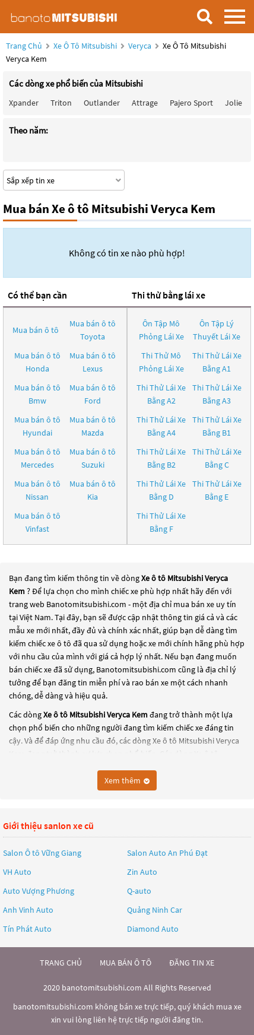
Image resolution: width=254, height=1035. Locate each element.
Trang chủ (24, 45)
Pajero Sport (191, 102)
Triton (61, 102)
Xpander (24, 102)
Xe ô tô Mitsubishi (85, 45)
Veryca (140, 45)
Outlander (102, 102)
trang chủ (61, 962)
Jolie (233, 102)
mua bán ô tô (125, 962)
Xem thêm (127, 780)
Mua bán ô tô (35, 330)
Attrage (145, 102)
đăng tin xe (191, 962)
